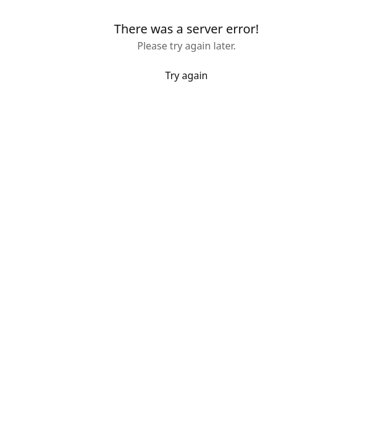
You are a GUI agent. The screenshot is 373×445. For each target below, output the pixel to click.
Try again (187, 75)
